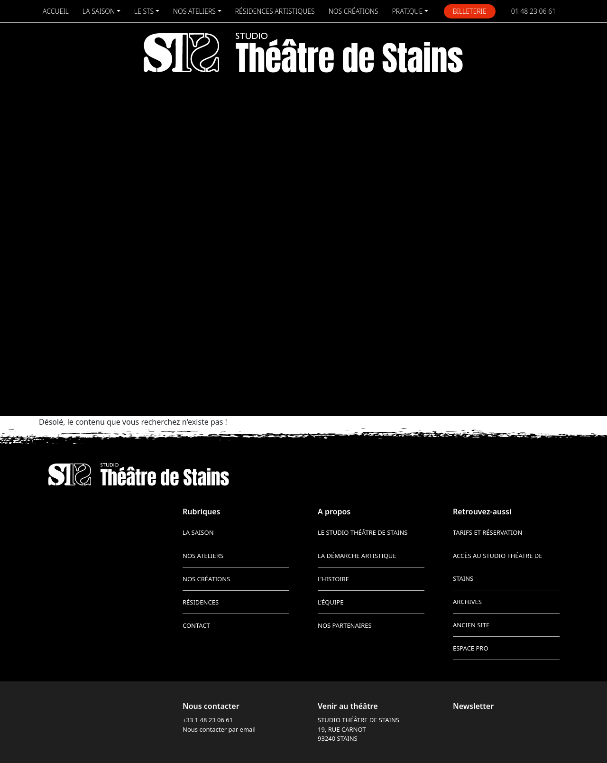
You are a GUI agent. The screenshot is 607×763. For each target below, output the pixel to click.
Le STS (144, 11)
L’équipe (330, 602)
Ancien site (471, 625)
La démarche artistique (357, 555)
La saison (99, 11)
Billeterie (470, 11)
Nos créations (353, 11)
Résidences (201, 602)
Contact (196, 625)
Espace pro (470, 648)
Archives (467, 601)
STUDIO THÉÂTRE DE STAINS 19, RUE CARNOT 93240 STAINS (358, 729)
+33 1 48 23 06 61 (208, 720)
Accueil (56, 11)
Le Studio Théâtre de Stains (362, 532)
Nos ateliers (194, 11)
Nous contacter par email (219, 729)
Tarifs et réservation (487, 532)
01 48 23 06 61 (533, 11)
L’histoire (333, 579)
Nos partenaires (345, 625)
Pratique (407, 11)
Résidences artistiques (275, 11)
